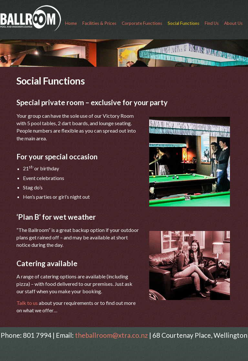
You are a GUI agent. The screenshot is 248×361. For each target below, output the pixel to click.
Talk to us (27, 303)
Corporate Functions (142, 23)
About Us (233, 23)
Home (71, 23)
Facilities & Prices (99, 23)
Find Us (212, 23)
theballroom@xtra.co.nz (111, 335)
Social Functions (183, 23)
